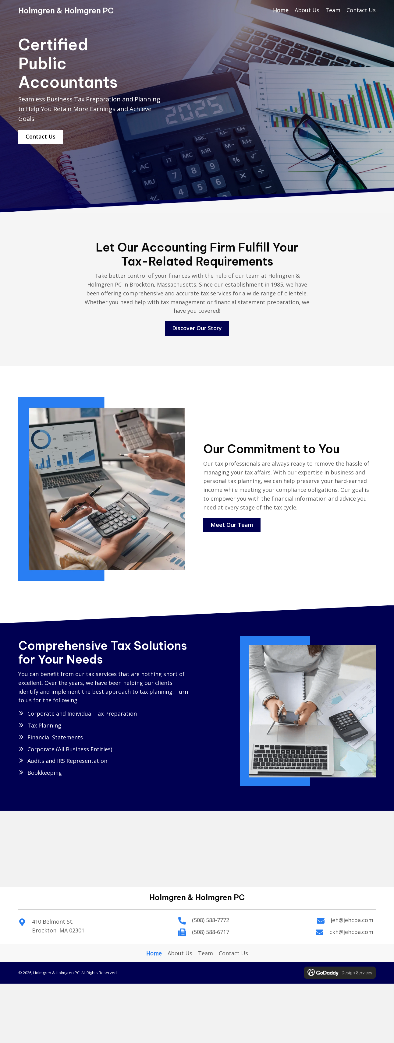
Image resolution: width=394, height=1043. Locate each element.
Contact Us (233, 953)
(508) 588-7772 (210, 920)
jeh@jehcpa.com (352, 920)
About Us (180, 953)
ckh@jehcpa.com (351, 932)
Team (205, 953)
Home (154, 953)
